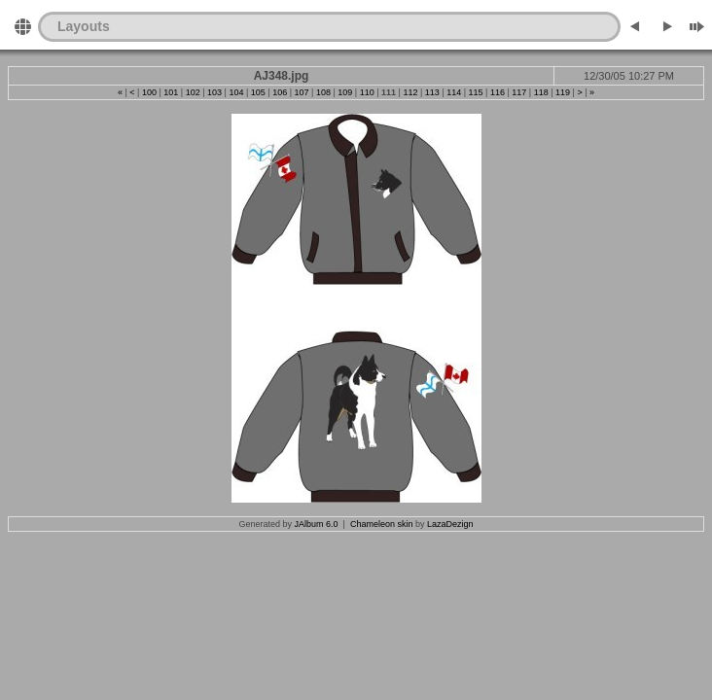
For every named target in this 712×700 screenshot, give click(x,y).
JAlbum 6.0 (316, 524)
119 (562, 92)
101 (170, 92)
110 (367, 92)
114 (453, 92)
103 (214, 92)
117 (519, 92)
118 (541, 92)
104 (236, 92)
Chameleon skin (381, 524)
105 (258, 92)
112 (410, 92)
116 (497, 92)
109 (345, 92)
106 (279, 92)
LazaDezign (450, 524)
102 (193, 92)
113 (432, 92)
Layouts (83, 26)
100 (149, 92)
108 (323, 92)
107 (302, 92)
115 (476, 92)
